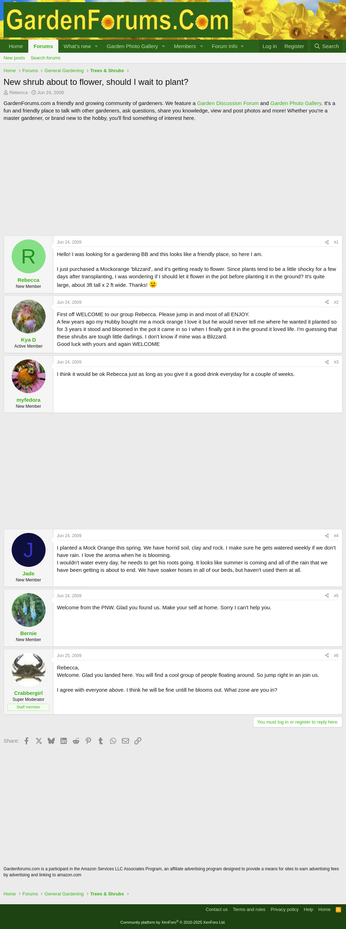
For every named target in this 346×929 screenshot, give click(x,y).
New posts (14, 57)
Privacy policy (285, 909)
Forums (43, 46)
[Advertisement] (173, 178)
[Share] (327, 242)
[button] (96, 46)
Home (16, 46)
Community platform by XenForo (173, 922)
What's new (77, 46)
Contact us (217, 909)
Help (308, 909)
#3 (336, 362)
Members (185, 46)
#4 (336, 535)
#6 (336, 655)
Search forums (46, 57)
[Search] (326, 46)
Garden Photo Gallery (132, 46)
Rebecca (19, 92)
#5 (336, 595)
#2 (336, 302)
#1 (336, 242)
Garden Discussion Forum (227, 103)
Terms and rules (249, 909)
